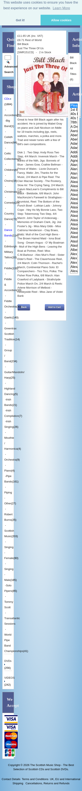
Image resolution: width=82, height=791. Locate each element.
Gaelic (8, 317)
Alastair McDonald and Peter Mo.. (74, 242)
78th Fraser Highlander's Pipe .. (74, 123)
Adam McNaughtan (74, 144)
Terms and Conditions (35, 779)
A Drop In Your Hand (74, 127)
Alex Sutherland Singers (74, 263)
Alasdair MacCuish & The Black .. (74, 216)
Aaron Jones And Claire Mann (74, 131)
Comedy (9, 202)
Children (9, 169)
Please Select (74, 106)
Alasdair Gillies (74, 212)
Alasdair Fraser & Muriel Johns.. (74, 199)
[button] (23, 307)
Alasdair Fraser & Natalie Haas (74, 203)
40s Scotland (74, 118)
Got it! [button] (20, 20)
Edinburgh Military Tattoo (10, 252)
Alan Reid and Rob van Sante (74, 178)
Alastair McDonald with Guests (74, 246)
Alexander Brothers (74, 267)
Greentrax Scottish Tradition (10, 334)
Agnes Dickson (74, 161)
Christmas (10, 191)
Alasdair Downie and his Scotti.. (74, 182)
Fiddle (8, 268)
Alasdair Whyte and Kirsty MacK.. (74, 233)
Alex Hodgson (74, 254)
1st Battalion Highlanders (74, 110)
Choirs (8, 180)
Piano (7, 470)
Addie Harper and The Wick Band (74, 152)
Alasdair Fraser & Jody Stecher (74, 195)
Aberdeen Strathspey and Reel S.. (74, 135)
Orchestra (10, 459)
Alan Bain (74, 165)
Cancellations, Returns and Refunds (47, 783)
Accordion (10, 115)
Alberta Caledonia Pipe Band (74, 250)
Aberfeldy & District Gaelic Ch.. (74, 140)
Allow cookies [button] (61, 20)
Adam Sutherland (74, 148)
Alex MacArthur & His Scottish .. (74, 258)
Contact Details (11, 779)
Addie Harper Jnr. (74, 157)
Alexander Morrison (74, 271)
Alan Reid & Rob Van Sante (74, 174)
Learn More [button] (61, 8)
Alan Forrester (74, 169)
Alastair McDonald (74, 237)
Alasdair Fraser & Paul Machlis (74, 207)
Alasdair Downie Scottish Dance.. (74, 186)
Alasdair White (74, 225)
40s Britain (74, 114)
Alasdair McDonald (74, 220)
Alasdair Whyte (74, 229)
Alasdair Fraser (74, 190)
